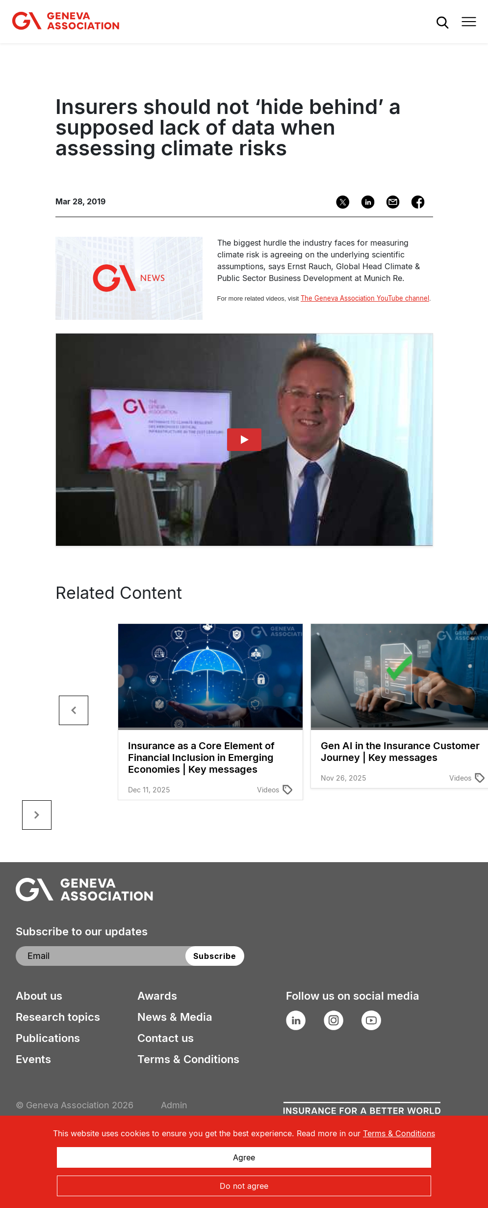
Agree (244, 1157)
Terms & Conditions (188, 1059)
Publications (48, 1038)
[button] (73, 710)
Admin (174, 1105)
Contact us (165, 1038)
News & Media (174, 1017)
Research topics (58, 1017)
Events (33, 1059)
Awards (157, 995)
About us (39, 995)
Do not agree (244, 1186)
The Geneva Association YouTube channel (365, 298)
